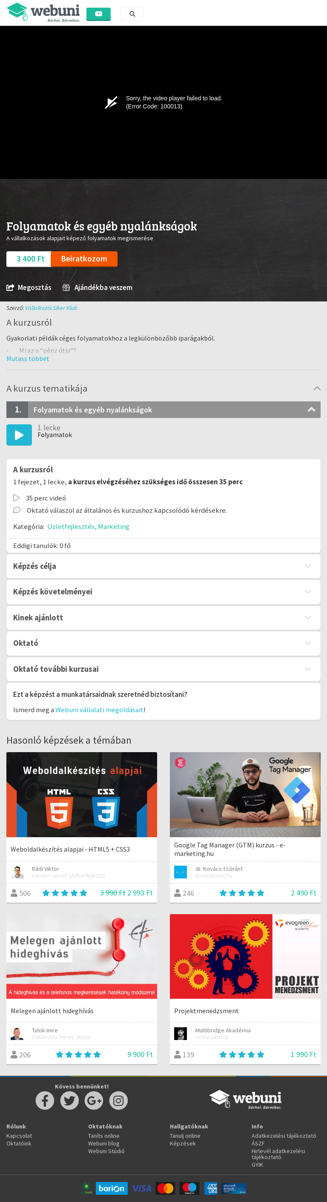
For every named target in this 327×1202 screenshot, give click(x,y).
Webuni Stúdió (106, 1151)
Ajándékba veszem (97, 287)
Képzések (183, 1143)
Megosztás (28, 287)
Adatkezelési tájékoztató (284, 1135)
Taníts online (104, 1135)
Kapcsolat (19, 1135)
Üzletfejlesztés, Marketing (88, 526)
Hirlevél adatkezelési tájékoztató (278, 1154)
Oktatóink (19, 1143)
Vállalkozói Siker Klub (51, 308)
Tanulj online (185, 1135)
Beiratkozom (84, 258)
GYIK (257, 1164)
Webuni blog (104, 1143)
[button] (27, 358)
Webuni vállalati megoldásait (99, 709)
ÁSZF (258, 1143)
